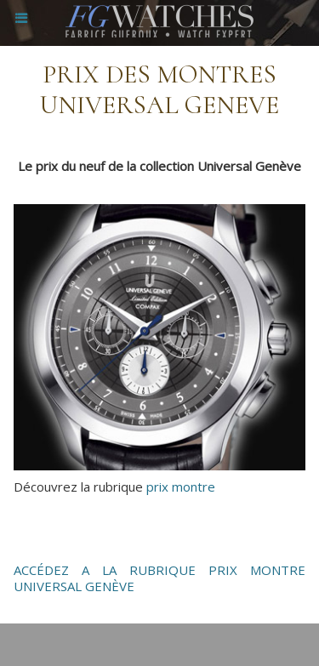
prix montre (180, 486)
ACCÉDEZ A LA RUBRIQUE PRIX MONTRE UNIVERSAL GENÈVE (159, 578)
